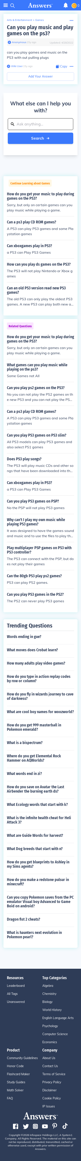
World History (52, 1010)
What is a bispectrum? (25, 742)
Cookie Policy (51, 1098)
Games (39, 20)
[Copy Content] (61, 66)
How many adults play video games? (36, 663)
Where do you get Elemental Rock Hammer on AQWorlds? (34, 758)
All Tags (12, 994)
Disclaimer (49, 1090)
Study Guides (16, 1082)
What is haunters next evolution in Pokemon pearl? (34, 934)
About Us (48, 1058)
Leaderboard (16, 986)
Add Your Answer (40, 76)
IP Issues (48, 1106)
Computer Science (55, 1034)
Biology (47, 1002)
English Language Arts (58, 1018)
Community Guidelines (22, 1058)
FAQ (10, 1098)
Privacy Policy (51, 1082)
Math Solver (15, 1090)
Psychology (50, 1026)
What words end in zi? (24, 773)
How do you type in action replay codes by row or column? (38, 678)
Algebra (47, 986)
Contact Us (50, 1066)
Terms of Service (53, 1074)
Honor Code (15, 1066)
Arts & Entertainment (19, 20)
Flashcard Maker (18, 1074)
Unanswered (16, 1002)
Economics (49, 1042)
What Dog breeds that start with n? (35, 848)
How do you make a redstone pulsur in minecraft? (38, 881)
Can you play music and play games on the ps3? (40, 30)
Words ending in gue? (24, 636)
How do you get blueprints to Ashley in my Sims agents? (38, 864)
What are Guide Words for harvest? (35, 835)
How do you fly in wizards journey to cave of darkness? (40, 696)
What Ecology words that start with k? (37, 804)
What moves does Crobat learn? (32, 650)
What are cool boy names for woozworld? (40, 711)
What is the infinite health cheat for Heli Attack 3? (39, 820)
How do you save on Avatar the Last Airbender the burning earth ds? (35, 789)
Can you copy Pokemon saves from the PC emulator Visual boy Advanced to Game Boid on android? (40, 901)
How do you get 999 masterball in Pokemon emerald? (34, 727)
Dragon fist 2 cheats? (23, 919)
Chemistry (49, 994)
